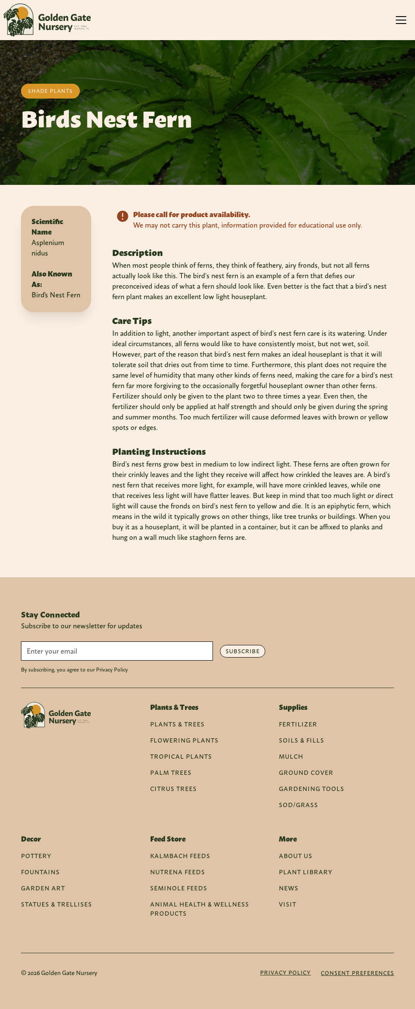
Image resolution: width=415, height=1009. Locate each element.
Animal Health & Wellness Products (199, 908)
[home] (47, 20)
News (288, 888)
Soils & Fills (301, 740)
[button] (401, 20)
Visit (287, 904)
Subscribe (243, 651)
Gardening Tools (311, 788)
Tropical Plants (181, 756)
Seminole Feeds (178, 888)
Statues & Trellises (56, 904)
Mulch (291, 756)
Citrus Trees (173, 788)
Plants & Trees (177, 724)
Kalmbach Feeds (180, 855)
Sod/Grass (298, 804)
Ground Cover (306, 772)
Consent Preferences (357, 973)
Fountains (40, 872)
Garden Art (43, 888)
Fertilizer (298, 724)
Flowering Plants (184, 740)
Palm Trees (171, 772)
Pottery (36, 855)
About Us (295, 855)
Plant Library (306, 872)
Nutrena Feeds (177, 872)
